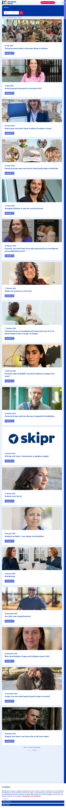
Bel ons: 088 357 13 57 (48, 2)
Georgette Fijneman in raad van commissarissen (24, 208)
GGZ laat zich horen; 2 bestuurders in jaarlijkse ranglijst (27, 456)
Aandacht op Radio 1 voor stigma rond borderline (24, 536)
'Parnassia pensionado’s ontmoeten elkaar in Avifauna (26, 48)
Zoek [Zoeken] (21, 13)
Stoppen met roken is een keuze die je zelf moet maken (27, 736)
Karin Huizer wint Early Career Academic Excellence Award (28, 128)
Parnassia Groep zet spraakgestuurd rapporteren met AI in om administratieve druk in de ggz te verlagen (29, 332)
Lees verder (8, 53)
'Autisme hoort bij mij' (13, 496)
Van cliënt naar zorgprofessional (18, 616)
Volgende (34, 750)
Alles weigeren (6, 804)
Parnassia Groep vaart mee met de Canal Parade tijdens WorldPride (31, 168)
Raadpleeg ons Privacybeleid (31, 796)
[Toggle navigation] (64, 2)
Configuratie (6, 799)
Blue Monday (10, 576)
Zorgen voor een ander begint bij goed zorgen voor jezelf (27, 696)
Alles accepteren (7, 801)
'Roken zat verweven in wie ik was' (18, 291)
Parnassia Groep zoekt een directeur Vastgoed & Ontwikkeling (29, 416)
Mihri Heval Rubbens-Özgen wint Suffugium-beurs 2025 (27, 656)
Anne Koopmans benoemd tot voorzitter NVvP (23, 88)
